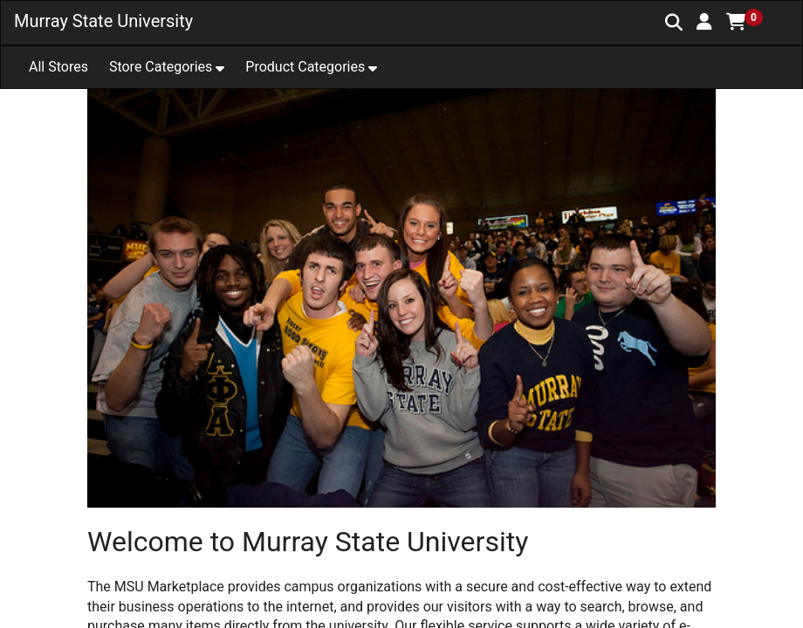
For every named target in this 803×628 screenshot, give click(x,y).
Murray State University (103, 20)
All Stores (58, 66)
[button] (704, 21)
